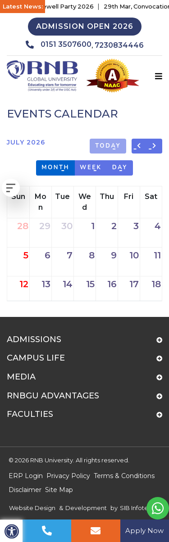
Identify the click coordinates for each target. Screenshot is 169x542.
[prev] (139, 146)
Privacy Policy (68, 476)
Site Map (59, 490)
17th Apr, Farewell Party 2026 (55, 6)
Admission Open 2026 (84, 26)
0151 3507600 (58, 44)
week (91, 167)
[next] (155, 146)
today (108, 146)
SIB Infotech (137, 507)
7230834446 (119, 45)
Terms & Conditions (124, 476)
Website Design (32, 507)
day (120, 167)
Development (86, 507)
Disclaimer (25, 490)
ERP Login (26, 476)
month (55, 167)
